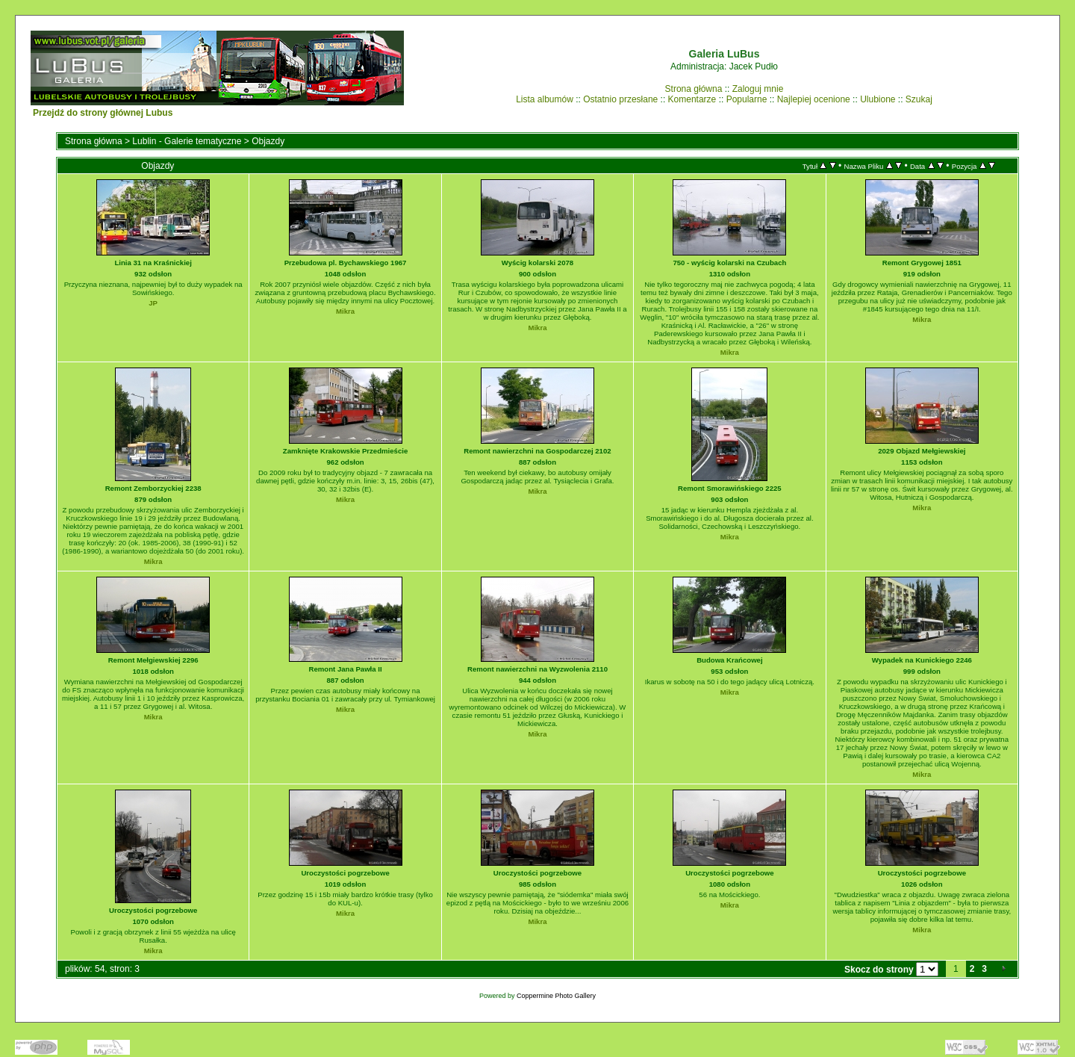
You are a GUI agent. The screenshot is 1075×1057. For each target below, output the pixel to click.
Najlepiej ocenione (813, 99)
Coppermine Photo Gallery (556, 995)
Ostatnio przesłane (620, 99)
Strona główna (694, 89)
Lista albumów (544, 99)
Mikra (345, 311)
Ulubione (877, 99)
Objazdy (268, 141)
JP (153, 303)
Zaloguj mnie (758, 89)
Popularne (746, 99)
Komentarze (692, 99)
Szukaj (919, 99)
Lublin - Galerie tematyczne (186, 141)
